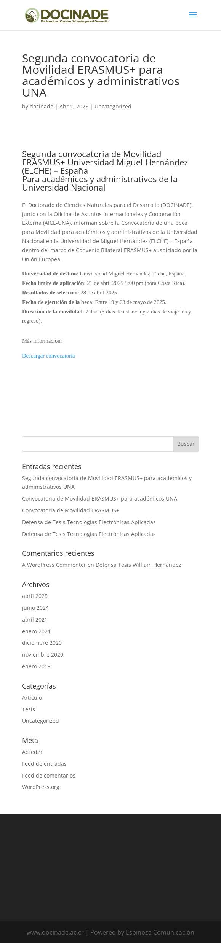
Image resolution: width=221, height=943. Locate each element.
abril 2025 (35, 596)
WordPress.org (40, 786)
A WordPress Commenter (54, 564)
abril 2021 (35, 619)
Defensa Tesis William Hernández (138, 564)
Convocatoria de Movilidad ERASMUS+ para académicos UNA (99, 498)
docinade (41, 106)
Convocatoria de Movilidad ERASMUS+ (70, 510)
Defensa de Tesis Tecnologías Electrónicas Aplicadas (89, 522)
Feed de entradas (44, 763)
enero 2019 (36, 666)
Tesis (28, 709)
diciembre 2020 (42, 642)
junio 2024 (35, 607)
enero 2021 (36, 631)
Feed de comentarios (48, 775)
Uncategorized (112, 106)
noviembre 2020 (42, 654)
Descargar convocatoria (48, 356)
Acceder (32, 751)
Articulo (32, 697)
